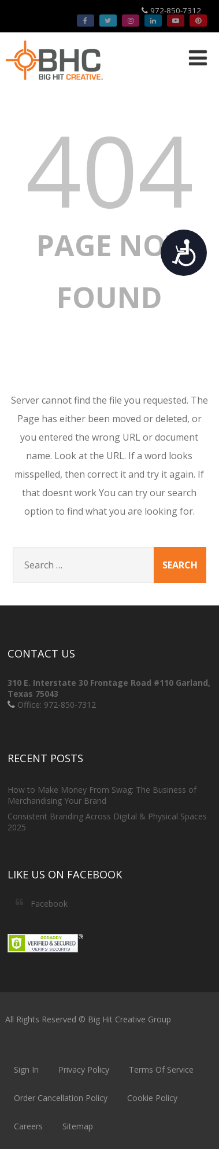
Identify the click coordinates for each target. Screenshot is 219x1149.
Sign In (26, 1069)
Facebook (49, 903)
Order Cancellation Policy (60, 1097)
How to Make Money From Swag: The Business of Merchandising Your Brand (102, 795)
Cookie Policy (152, 1097)
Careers (28, 1126)
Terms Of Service (161, 1069)
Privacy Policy (83, 1069)
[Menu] (198, 57)
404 (109, 169)
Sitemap (77, 1126)
